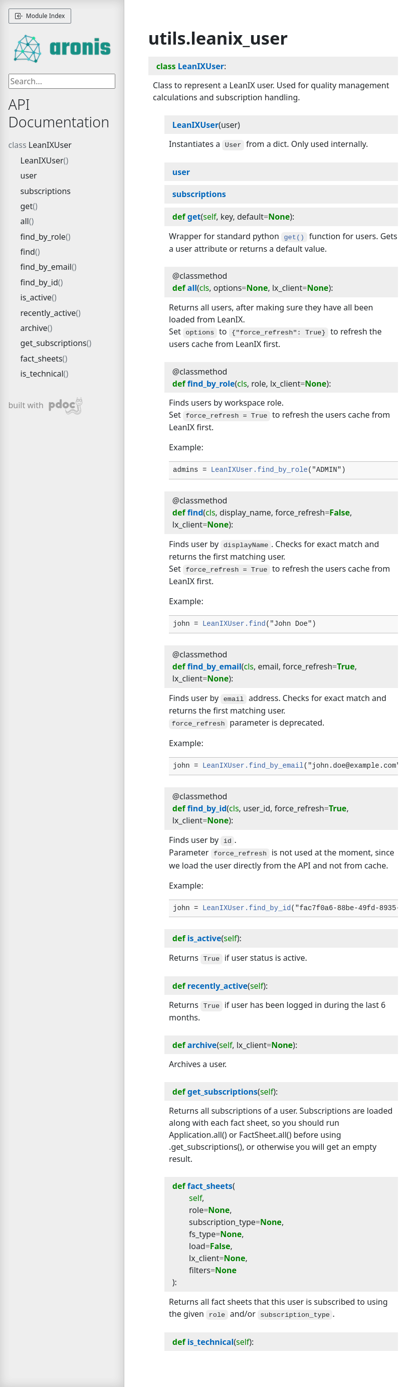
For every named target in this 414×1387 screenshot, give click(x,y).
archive (34, 327)
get (27, 206)
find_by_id (39, 282)
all (25, 221)
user (29, 175)
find (28, 251)
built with (46, 406)
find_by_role (43, 236)
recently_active (48, 312)
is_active (36, 297)
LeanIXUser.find (234, 624)
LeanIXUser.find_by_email (253, 766)
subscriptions (46, 191)
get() (294, 237)
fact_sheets (42, 358)
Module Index (40, 16)
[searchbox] (62, 81)
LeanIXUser (50, 144)
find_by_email (46, 266)
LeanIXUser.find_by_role (259, 470)
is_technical (42, 373)
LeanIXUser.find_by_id (246, 908)
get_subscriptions (54, 343)
